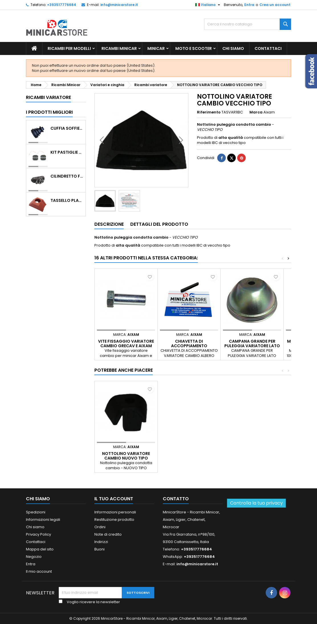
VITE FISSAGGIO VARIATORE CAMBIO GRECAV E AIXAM (126, 343)
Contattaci (268, 48)
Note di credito (108, 534)
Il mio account (39, 571)
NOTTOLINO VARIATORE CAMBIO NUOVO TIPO (126, 456)
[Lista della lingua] (208, 5)
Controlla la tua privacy (256, 503)
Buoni (99, 549)
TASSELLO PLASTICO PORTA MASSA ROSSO (66, 200)
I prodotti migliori (49, 112)
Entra (249, 4)
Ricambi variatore (48, 97)
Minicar (156, 48)
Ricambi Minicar (119, 48)
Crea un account (274, 4)
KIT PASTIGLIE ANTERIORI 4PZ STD (66, 152)
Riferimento (209, 112)
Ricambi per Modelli (69, 48)
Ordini (99, 527)
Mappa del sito (40, 549)
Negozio (34, 556)
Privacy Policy (38, 534)
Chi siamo (233, 48)
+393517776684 (61, 4)
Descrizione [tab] (109, 224)
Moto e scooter (193, 48)
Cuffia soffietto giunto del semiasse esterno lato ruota (66, 128)
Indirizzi (101, 541)
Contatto (176, 498)
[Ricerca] (247, 24)
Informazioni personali (115, 512)
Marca (256, 112)
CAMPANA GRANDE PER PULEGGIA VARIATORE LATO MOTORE (252, 345)
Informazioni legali (43, 519)
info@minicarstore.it (119, 4)
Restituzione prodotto (114, 519)
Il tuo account (113, 498)
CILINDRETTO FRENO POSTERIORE (66, 176)
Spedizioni (35, 512)
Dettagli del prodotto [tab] (159, 224)
